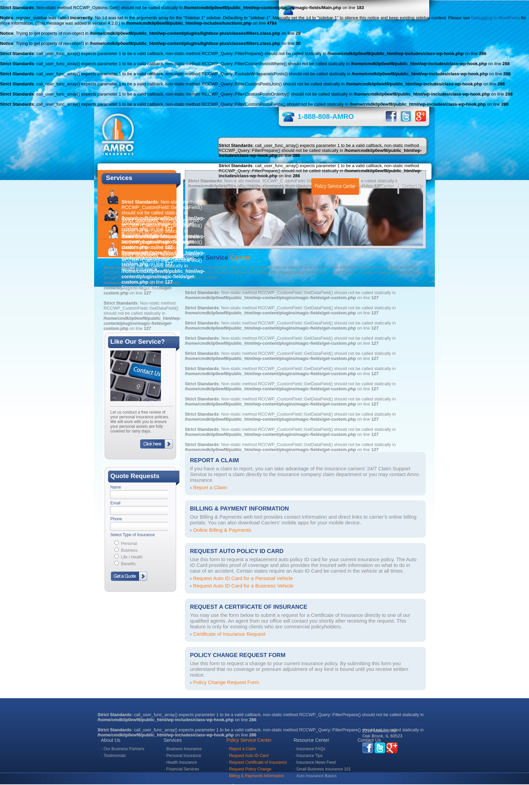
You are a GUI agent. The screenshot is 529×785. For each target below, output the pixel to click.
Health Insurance (181, 763)
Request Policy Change (250, 769)
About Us (248, 187)
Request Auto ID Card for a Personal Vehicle (243, 579)
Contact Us (412, 187)
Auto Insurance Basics (316, 776)
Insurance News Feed (316, 763)
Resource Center (378, 187)
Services (272, 187)
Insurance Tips (309, 756)
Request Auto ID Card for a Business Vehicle (243, 586)
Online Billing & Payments (222, 530)
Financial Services (182, 769)
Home (227, 187)
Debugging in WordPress (495, 18)
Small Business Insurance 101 (323, 769)
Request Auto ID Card (249, 756)
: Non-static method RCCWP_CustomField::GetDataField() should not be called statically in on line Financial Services (163, 272)
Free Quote (297, 187)
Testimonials (115, 756)
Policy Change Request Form (226, 683)
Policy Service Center (335, 187)
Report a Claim (210, 488)
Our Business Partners (124, 749)
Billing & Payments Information (256, 776)
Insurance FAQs (310, 749)
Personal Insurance (183, 756)
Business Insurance (184, 749)
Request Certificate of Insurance (258, 763)
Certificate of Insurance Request (229, 634)
